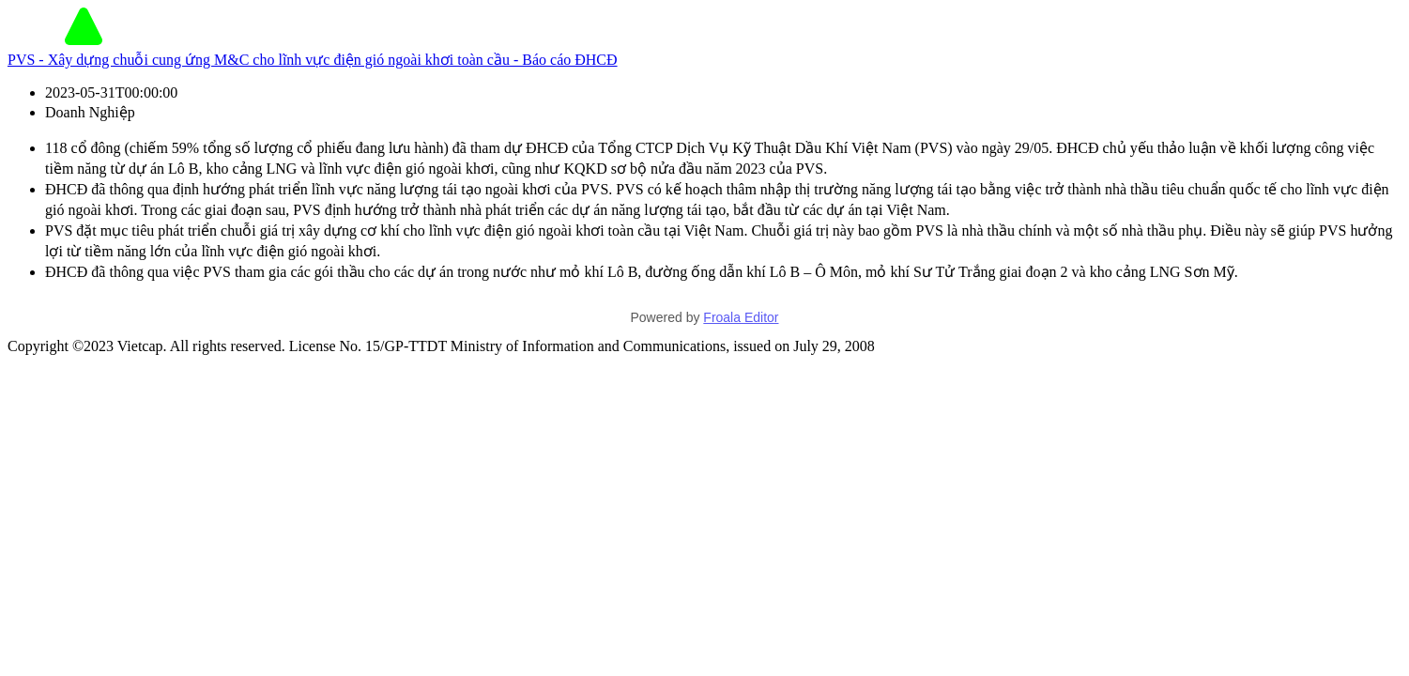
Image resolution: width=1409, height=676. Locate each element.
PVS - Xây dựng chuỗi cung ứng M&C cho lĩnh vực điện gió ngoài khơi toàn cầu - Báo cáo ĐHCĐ (313, 60)
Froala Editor (740, 317)
